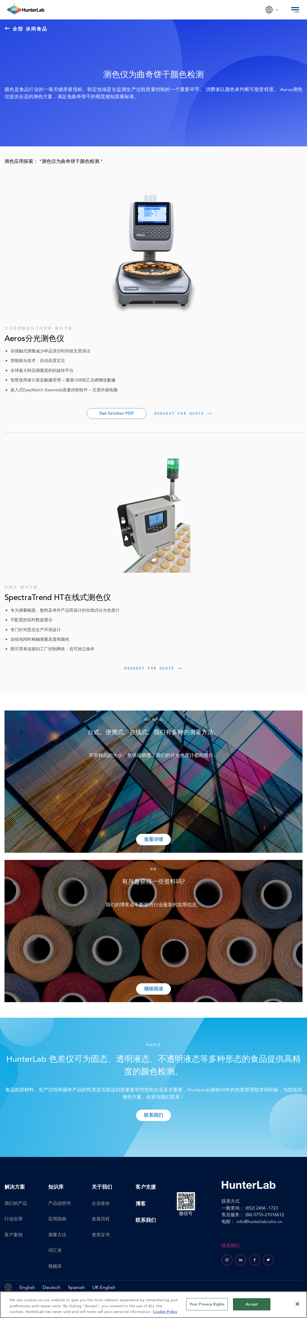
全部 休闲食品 (26, 29)
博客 (141, 1203)
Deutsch (52, 1287)
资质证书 (101, 1235)
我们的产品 (15, 1203)
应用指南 (57, 1219)
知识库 (56, 1187)
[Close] (297, 1304)
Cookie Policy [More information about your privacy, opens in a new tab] (165, 1311)
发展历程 (101, 1219)
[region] (153, 1304)
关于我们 (102, 1187)
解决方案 (14, 1187)
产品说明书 (59, 1203)
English (27, 1287)
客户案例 (13, 1235)
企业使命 (101, 1203)
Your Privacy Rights (207, 1304)
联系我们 (146, 1220)
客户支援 (146, 1187)
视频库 (55, 1266)
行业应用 (13, 1219)
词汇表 (55, 1250)
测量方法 (57, 1235)
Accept (252, 1304)
